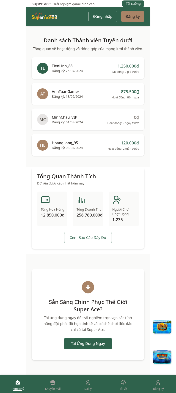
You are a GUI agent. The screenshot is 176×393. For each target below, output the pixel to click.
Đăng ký (133, 16)
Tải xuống (133, 3)
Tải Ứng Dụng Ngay (88, 343)
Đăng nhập (103, 16)
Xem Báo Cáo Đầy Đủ (88, 237)
